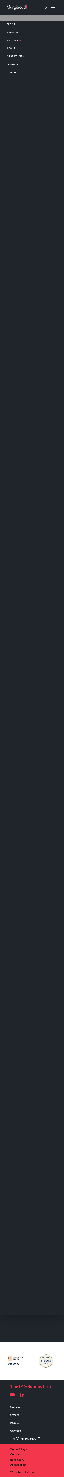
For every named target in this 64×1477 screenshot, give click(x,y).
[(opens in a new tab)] (15, 1361)
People (11, 24)
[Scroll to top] (39, 1439)
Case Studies (15, 56)
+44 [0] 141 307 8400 (23, 1438)
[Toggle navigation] (49, 7)
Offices (14, 1415)
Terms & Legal (19, 1449)
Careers (15, 1430)
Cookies (15, 1454)
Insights (12, 64)
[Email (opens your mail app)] (12, 1394)
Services (14, 32)
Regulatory (17, 1459)
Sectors (14, 40)
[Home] (17, 7)
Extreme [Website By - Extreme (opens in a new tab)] (30, 1472)
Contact (12, 72)
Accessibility (18, 1464)
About (12, 48)
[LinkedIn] (22, 1395)
